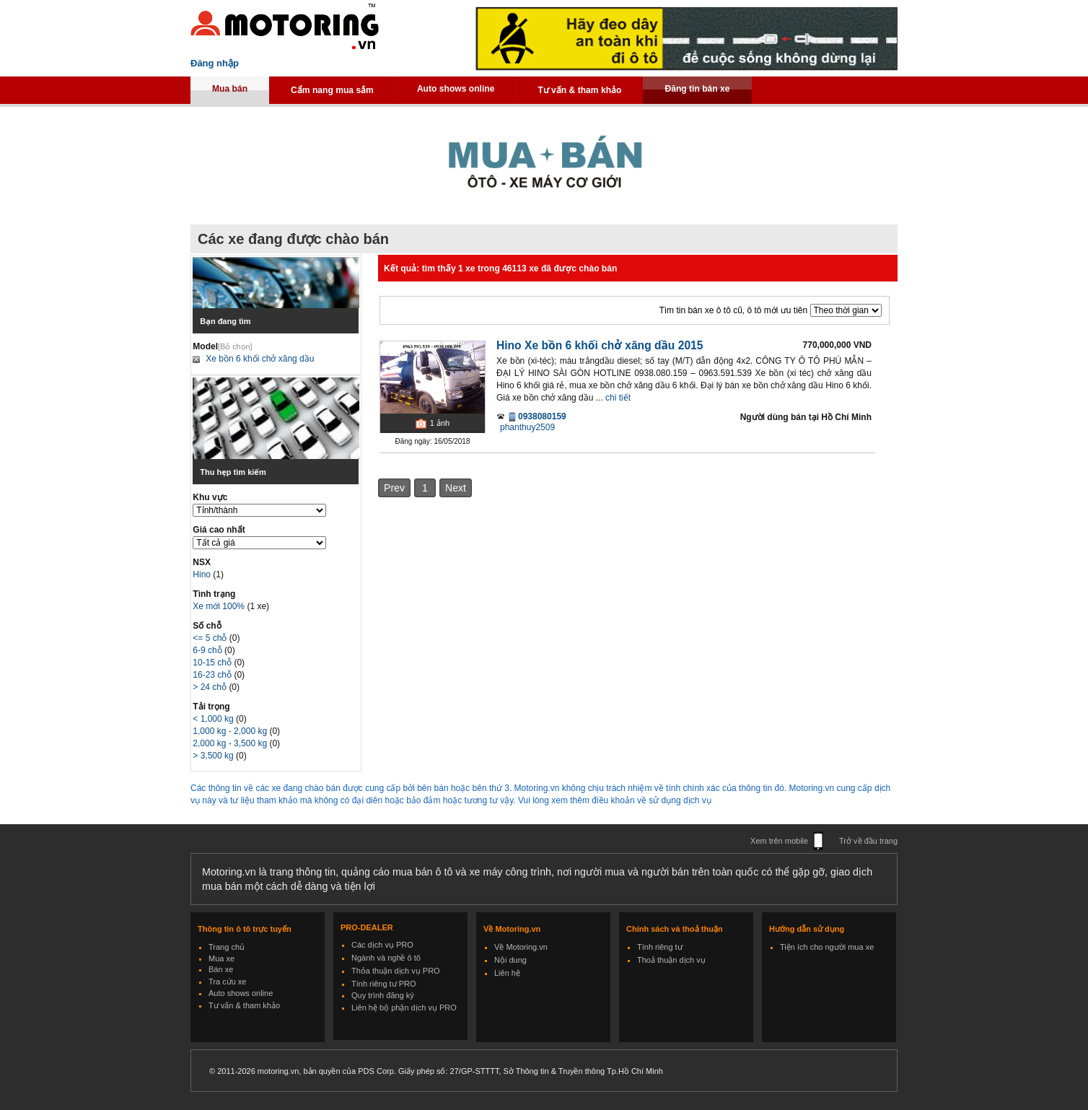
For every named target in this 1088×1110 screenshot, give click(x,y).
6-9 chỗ (208, 650)
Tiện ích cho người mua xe (827, 947)
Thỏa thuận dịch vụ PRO (395, 970)
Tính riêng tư (660, 947)
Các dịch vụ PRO (382, 944)
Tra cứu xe (227, 981)
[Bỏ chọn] (235, 346)
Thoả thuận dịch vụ (671, 960)
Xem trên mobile (779, 840)
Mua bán (229, 89)
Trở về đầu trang (868, 840)
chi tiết (618, 398)
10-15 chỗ (213, 662)
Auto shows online (456, 89)
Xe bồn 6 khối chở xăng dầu (260, 359)
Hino (203, 574)
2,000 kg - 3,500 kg (231, 743)
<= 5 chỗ (211, 638)
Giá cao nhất (219, 530)
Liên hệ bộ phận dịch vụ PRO (404, 1007)
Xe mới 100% (219, 606)
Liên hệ (507, 973)
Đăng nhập (214, 63)
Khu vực (210, 497)
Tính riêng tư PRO (383, 983)
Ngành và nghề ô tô (386, 957)
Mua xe (221, 958)
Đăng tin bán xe (696, 89)
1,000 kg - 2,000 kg (231, 731)
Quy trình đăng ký (382, 995)
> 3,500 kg (214, 756)
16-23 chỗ (213, 675)
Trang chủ (227, 947)
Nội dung (510, 960)
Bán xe (221, 969)
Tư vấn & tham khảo (579, 90)
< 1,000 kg (214, 719)
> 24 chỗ (211, 687)
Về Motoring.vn (521, 947)
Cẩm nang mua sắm (332, 90)
